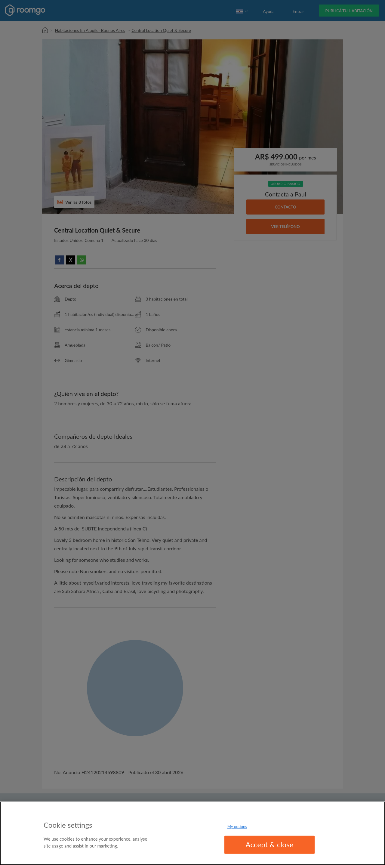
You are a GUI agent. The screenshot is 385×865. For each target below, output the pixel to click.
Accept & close (269, 844)
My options (237, 826)
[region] (192, 833)
